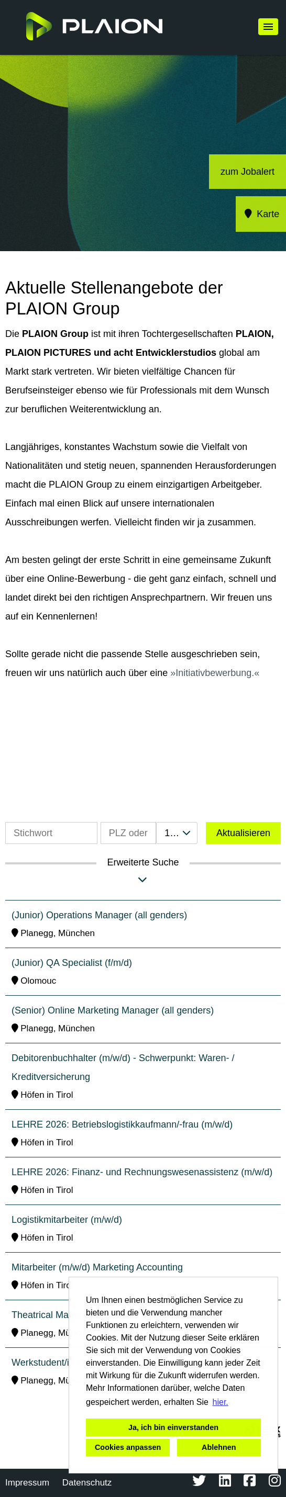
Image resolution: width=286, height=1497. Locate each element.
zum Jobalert (247, 171)
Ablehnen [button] (219, 1447)
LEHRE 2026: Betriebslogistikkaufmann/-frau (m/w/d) (122, 1124)
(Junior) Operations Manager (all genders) (99, 915)
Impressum (27, 1483)
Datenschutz (87, 1483)
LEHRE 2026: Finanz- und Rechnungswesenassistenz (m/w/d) (142, 1172)
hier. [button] (220, 1402)
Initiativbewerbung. (214, 673)
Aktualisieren (243, 833)
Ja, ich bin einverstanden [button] (173, 1427)
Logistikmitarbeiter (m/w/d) (67, 1219)
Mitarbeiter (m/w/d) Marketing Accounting (97, 1267)
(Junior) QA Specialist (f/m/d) (72, 963)
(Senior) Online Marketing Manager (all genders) (113, 1010)
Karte (261, 214)
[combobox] (176, 833)
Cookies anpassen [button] (128, 1447)
